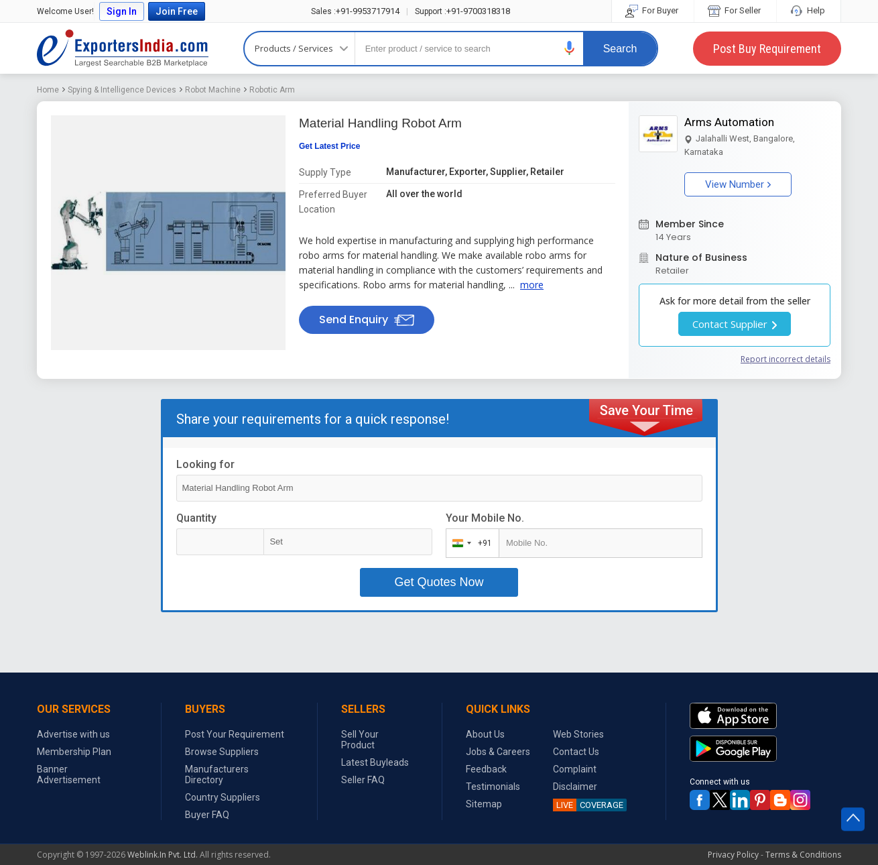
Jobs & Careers (498, 751)
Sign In (122, 11)
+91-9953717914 (355, 11)
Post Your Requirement (234, 734)
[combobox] (469, 543)
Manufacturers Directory (217, 774)
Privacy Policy (733, 854)
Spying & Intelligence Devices (122, 90)
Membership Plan (74, 751)
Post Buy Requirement (767, 49)
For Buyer (652, 10)
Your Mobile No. (485, 518)
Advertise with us (73, 734)
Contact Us (576, 751)
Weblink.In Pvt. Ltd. (162, 854)
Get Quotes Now (438, 582)
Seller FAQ (363, 779)
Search (620, 48)
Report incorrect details (785, 359)
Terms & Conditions (803, 854)
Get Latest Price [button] (329, 146)
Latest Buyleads (375, 762)
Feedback (486, 769)
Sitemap (484, 804)
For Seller (735, 10)
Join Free (176, 11)
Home (48, 90)
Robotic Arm (272, 90)
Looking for (205, 464)
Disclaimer (575, 786)
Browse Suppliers (222, 751)
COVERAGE (588, 805)
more (532, 284)
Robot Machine (213, 90)
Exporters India (122, 48)
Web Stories (578, 734)
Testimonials (493, 786)
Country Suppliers (222, 797)
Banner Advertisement (69, 774)
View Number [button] (738, 184)
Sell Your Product (360, 739)
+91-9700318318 (462, 11)
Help (808, 10)
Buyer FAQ (207, 814)
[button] (569, 48)
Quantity (196, 518)
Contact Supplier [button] (734, 324)
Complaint (575, 769)
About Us (485, 734)
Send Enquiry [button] (366, 319)
